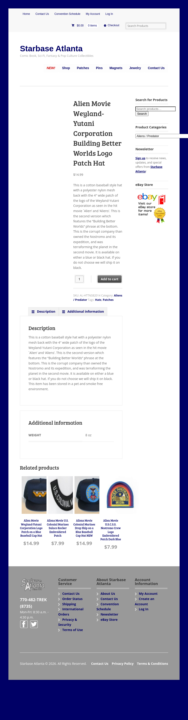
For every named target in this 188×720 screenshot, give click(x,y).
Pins (99, 68)
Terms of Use (72, 630)
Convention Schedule (67, 14)
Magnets (115, 68)
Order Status (72, 599)
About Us (107, 593)
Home (26, 14)
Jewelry (135, 68)
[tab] (43, 311)
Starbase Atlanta (51, 48)
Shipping (69, 604)
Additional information (85, 311)
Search (142, 113)
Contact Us (42, 14)
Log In (109, 14)
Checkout (113, 25)
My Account (93, 14)
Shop (66, 68)
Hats (98, 300)
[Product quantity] (79, 279)
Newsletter (109, 614)
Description (45, 311)
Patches (83, 68)
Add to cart (109, 279)
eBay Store (109, 619)
